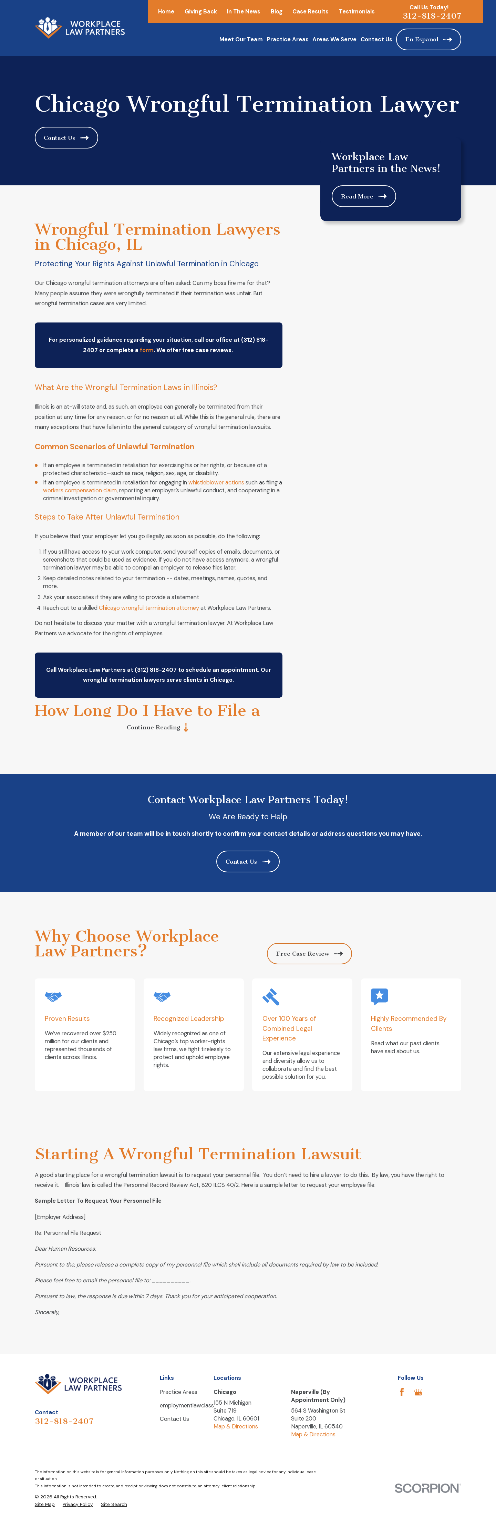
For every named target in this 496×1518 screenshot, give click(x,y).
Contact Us (174, 1419)
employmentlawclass (187, 1405)
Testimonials (357, 11)
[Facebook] (402, 1392)
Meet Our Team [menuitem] (241, 39)
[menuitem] (45, 1504)
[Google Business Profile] (418, 1392)
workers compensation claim (80, 490)
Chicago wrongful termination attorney (149, 608)
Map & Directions (236, 1426)
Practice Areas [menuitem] (288, 39)
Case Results (310, 11)
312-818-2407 (432, 16)
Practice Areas (178, 1392)
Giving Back (201, 11)
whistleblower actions (216, 482)
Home (166, 11)
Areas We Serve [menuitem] (334, 39)
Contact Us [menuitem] (376, 39)
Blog (276, 11)
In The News (243, 11)
